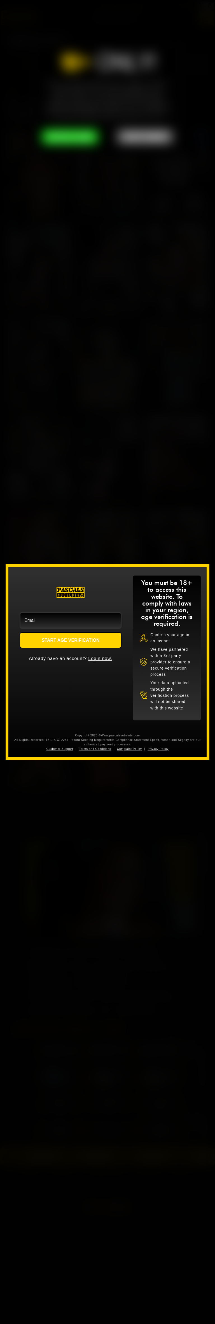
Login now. (100, 658)
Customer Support (59, 748)
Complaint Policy (129, 748)
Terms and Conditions (95, 748)
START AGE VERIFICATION (71, 640)
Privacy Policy (158, 748)
